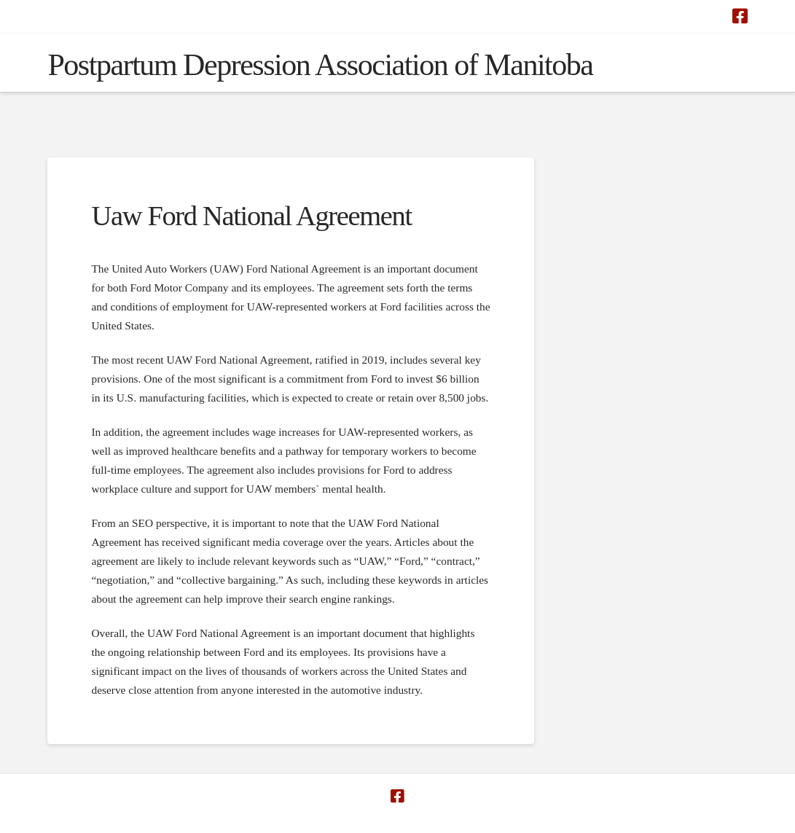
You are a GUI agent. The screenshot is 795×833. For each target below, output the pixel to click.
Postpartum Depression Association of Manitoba (319, 65)
